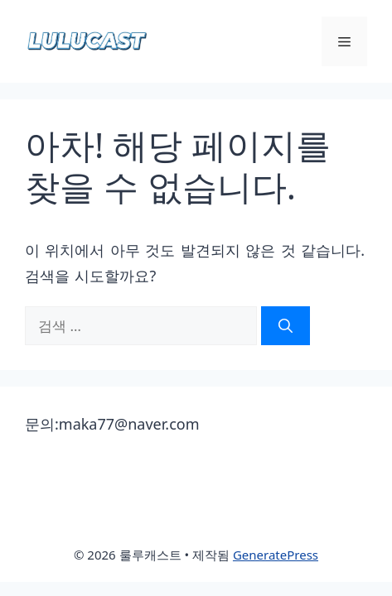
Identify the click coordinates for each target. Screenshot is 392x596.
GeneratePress (275, 554)
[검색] (285, 326)
